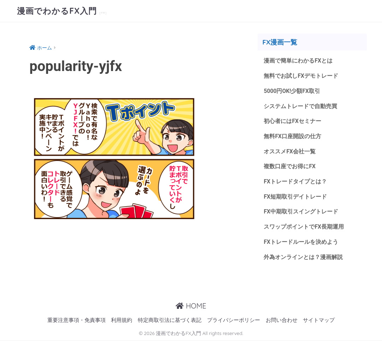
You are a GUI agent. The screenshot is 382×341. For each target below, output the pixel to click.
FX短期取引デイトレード (295, 196)
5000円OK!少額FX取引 (292, 91)
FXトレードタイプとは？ (295, 181)
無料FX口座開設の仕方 (292, 136)
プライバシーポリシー (233, 320)
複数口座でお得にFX (290, 166)
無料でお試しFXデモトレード (301, 75)
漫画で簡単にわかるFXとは (298, 60)
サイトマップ (319, 320)
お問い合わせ (282, 320)
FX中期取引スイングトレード (301, 211)
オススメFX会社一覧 (290, 151)
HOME (191, 305)
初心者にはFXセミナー (292, 121)
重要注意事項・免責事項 (76, 320)
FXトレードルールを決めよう (301, 242)
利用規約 (121, 320)
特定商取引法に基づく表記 (169, 320)
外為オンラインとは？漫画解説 (303, 257)
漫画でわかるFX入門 (58, 11)
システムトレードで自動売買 (300, 106)
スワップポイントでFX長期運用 (304, 226)
